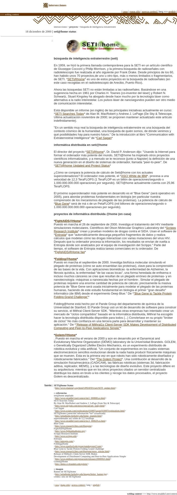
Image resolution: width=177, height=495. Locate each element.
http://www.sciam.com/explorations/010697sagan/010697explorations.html (89, 411)
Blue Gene (62, 203)
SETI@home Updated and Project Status (82, 165)
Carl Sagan (104, 138)
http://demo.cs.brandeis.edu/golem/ (71, 464)
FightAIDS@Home (68, 221)
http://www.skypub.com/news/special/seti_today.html (79, 405)
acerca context (150, 11)
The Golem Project (109, 359)
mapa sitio (135, 11)
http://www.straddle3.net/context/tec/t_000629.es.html (80, 421)
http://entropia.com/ (64, 441)
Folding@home (66, 259)
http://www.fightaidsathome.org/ (70, 431)
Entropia (60, 234)
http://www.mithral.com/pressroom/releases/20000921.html (82, 459)
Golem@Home (65, 335)
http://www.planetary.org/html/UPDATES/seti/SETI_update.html (85, 388)
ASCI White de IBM (134, 176)
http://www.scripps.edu (66, 436)
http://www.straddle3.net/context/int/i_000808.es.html (80, 398)
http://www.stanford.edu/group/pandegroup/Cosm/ (78, 446)
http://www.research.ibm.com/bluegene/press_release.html (82, 451)
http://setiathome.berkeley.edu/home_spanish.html (78, 416)
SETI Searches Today (69, 113)
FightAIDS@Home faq (70, 252)
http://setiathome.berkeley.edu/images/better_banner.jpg (81, 474)
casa (125, 11)
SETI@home (76, 79)
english (172, 11)
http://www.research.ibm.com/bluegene (73, 426)
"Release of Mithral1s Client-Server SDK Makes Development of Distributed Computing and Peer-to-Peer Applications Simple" (115, 326)
